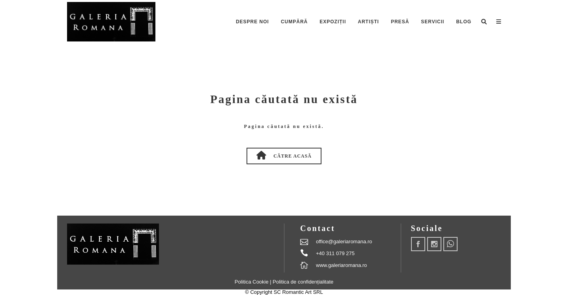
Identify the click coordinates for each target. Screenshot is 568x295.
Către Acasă (284, 155)
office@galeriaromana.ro (344, 241)
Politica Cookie (252, 282)
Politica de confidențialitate (303, 282)
